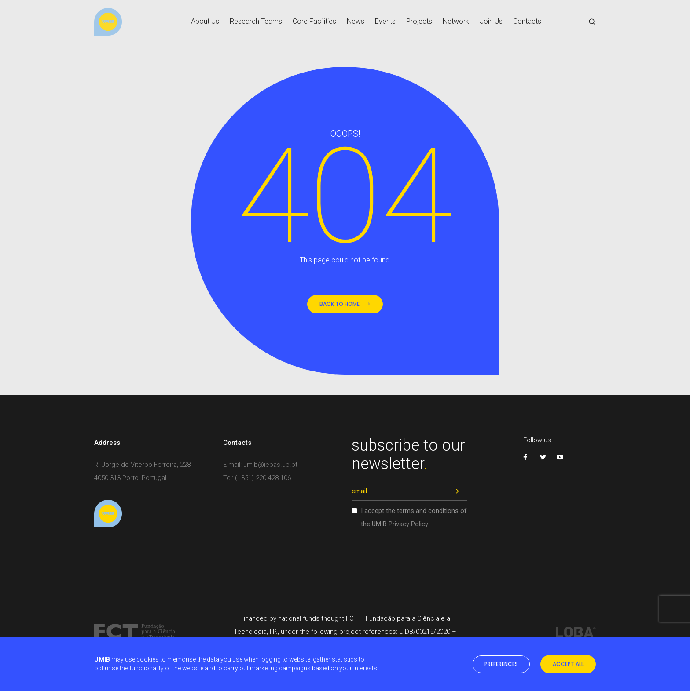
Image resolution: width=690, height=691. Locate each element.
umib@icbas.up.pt (270, 465)
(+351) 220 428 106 (263, 478)
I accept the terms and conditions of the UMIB (414, 517)
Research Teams (256, 22)
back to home (345, 304)
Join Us (491, 22)
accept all (568, 664)
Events (385, 22)
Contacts (527, 22)
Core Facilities (314, 22)
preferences (501, 664)
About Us (205, 22)
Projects (419, 22)
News (355, 22)
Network (456, 22)
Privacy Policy (408, 524)
